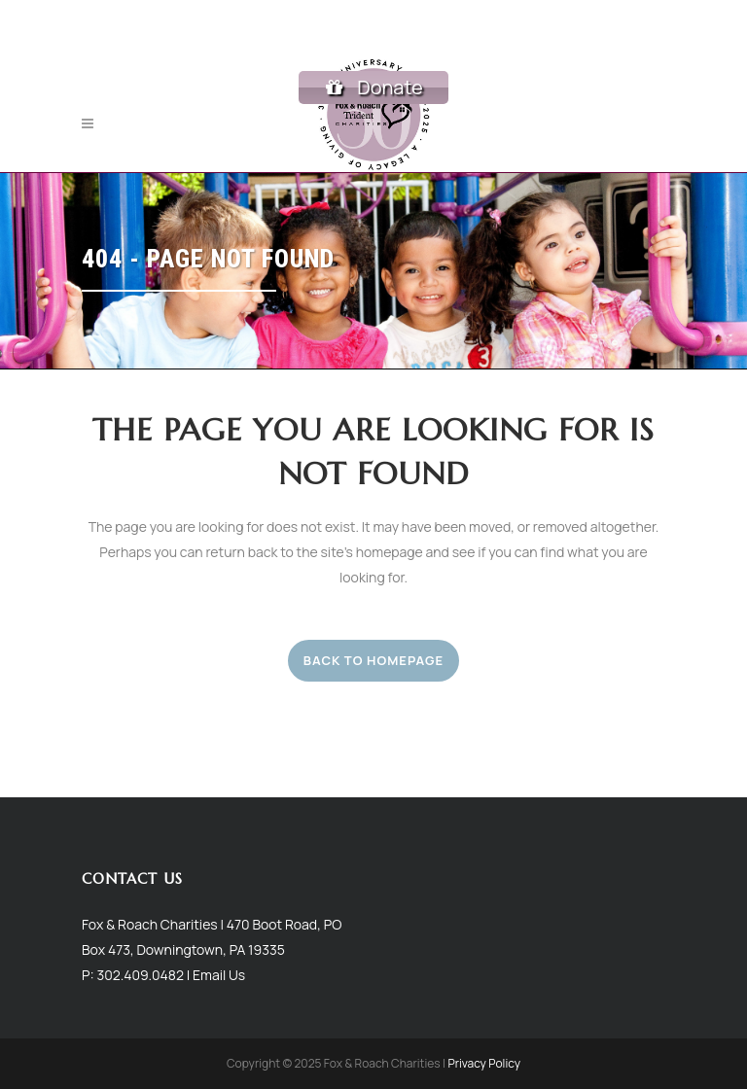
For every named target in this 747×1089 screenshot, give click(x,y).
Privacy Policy (483, 1063)
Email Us (219, 974)
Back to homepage (373, 660)
